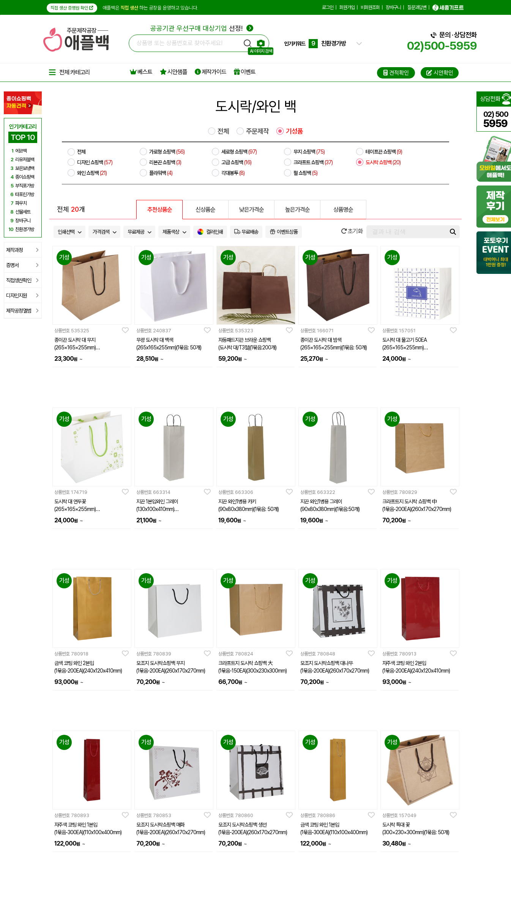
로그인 (327, 7)
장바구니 (393, 7)
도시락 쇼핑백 (383, 162)
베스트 (141, 71)
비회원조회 (370, 7)
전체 (223, 131)
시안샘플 (173, 71)
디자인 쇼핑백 (94, 162)
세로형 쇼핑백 (239, 152)
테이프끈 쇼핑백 (384, 152)
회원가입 (347, 7)
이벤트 (245, 71)
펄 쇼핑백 (305, 173)
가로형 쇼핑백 (167, 152)
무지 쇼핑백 (309, 152)
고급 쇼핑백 (236, 162)
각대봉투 (232, 173)
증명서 (22, 265)
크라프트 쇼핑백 (313, 162)
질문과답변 (416, 7)
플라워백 (160, 173)
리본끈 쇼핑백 (165, 162)
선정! (201, 28)
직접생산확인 (22, 280)
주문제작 (257, 131)
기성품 (294, 131)
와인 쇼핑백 (92, 173)
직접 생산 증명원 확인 (71, 8)
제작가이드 (210, 71)
